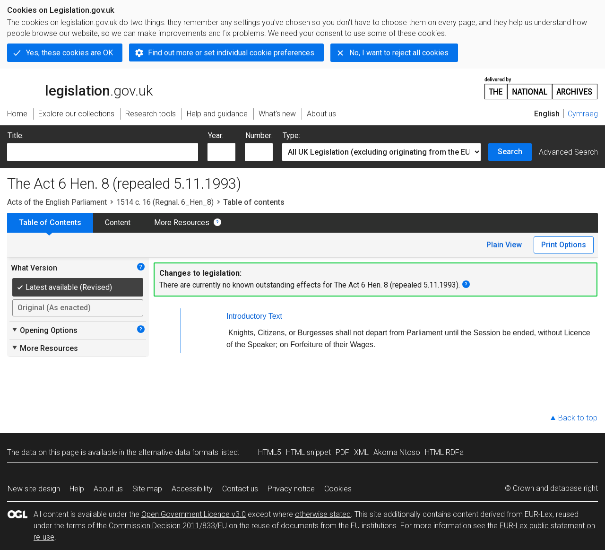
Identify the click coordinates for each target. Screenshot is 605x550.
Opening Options (44, 330)
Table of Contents (50, 222)
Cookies (338, 488)
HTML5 (269, 452)
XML (361, 452)
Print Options (563, 244)
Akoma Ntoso (396, 452)
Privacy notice (291, 488)
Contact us (240, 488)
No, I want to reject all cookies (399, 52)
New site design (34, 488)
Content (117, 222)
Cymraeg (583, 113)
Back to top (577, 417)
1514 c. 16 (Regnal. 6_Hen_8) (165, 202)
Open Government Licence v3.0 (193, 514)
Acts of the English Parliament (57, 202)
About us (108, 488)
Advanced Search (568, 152)
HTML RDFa (444, 452)
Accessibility (192, 488)
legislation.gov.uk (80, 87)
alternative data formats (178, 452)
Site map (147, 488)
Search (510, 151)
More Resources (181, 222)
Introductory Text (254, 316)
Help (76, 488)
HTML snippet (308, 452)
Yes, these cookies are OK (69, 52)
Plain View (504, 244)
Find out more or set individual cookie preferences (231, 52)
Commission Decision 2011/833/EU (168, 525)
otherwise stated (323, 514)
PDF (342, 452)
